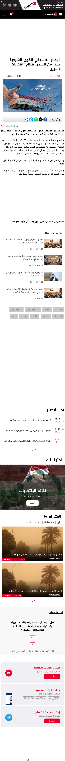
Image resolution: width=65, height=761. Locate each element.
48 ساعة (49, 522)
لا (32, 644)
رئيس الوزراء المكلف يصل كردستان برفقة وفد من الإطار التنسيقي (25, 257)
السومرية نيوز (33, 140)
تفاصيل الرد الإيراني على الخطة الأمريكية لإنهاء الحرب (28, 430)
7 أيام (38, 522)
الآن (59, 522)
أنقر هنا (16, 221)
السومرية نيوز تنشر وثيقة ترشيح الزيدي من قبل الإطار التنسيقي (24, 274)
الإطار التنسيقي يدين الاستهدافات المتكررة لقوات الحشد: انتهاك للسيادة (24, 241)
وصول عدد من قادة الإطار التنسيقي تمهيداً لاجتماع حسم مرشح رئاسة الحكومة (24, 290)
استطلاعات (56, 612)
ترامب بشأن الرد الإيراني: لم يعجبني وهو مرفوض (30, 420)
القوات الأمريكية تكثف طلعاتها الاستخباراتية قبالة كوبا (27, 441)
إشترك (52, 721)
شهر (29, 522)
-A (53, 120)
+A (58, 119)
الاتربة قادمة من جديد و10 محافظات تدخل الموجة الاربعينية (35, 591)
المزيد (32, 449)
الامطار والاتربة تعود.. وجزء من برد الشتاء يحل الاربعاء (38, 554)
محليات (7, 559)
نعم (32, 637)
